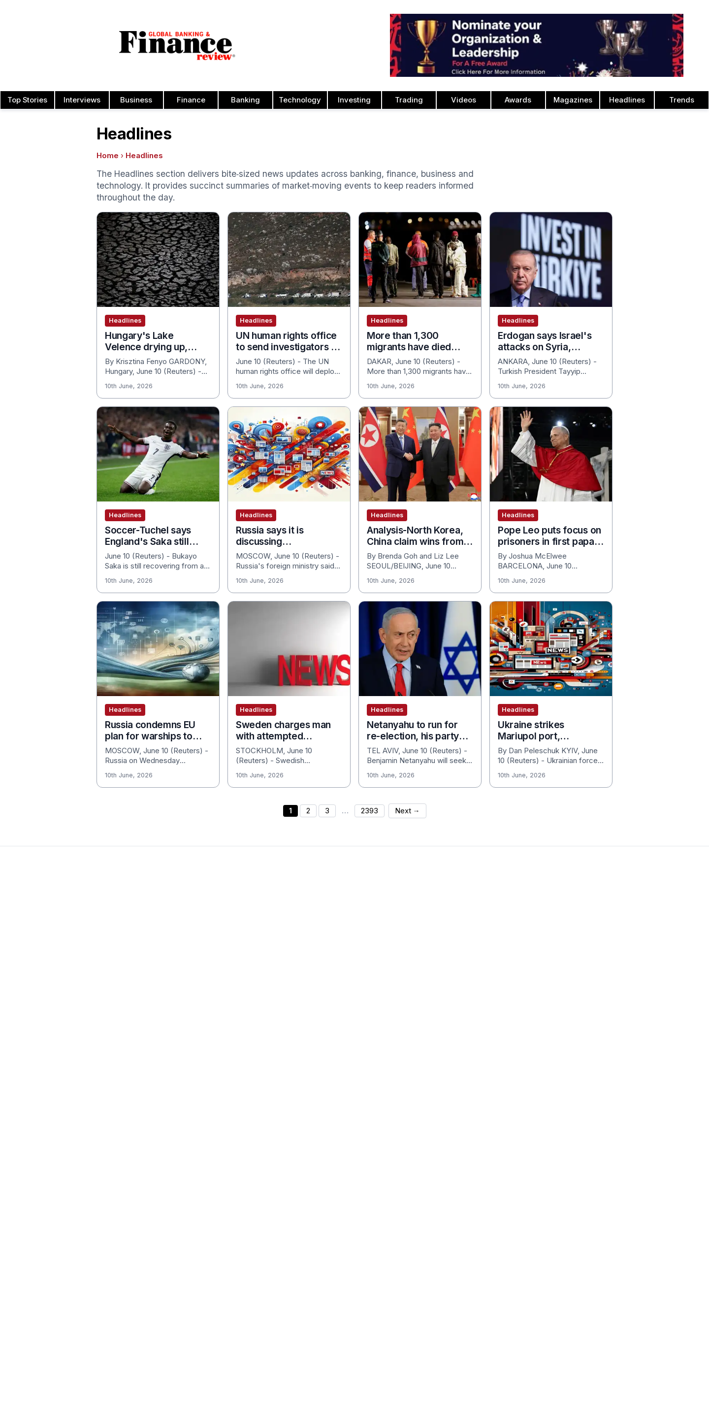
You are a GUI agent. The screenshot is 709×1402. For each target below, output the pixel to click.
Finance (191, 100)
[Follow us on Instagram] (335, 1376)
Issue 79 (166, 958)
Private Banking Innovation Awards (630, 1258)
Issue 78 (166, 974)
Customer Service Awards (476, 1021)
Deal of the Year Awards (473, 1053)
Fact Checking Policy (609, 1210)
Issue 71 (165, 1084)
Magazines (572, 100)
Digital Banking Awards (470, 1273)
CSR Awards (453, 1037)
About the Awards (322, 927)
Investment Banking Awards (479, 1226)
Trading (409, 100)
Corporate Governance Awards (484, 1068)
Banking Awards (459, 1242)
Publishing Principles (607, 1131)
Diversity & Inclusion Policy (618, 1195)
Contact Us (31, 974)
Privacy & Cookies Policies (57, 1005)
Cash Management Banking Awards (492, 974)
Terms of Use (35, 1021)
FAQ (299, 1021)
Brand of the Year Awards (475, 942)
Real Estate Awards (605, 974)
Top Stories (27, 100)
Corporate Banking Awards (477, 1084)
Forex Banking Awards (469, 1179)
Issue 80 (166, 942)
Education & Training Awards (480, 1131)
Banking (245, 100)
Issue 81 (165, 927)
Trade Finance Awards (610, 1053)
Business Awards (461, 958)
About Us (27, 927)
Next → (407, 811)
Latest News (33, 990)
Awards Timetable (323, 942)
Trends (681, 100)
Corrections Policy (604, 1163)
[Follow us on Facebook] (354, 1376)
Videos (463, 100)
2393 (369, 811)
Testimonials (313, 990)
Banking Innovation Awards (477, 1258)
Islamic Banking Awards (612, 958)
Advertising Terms (42, 1037)
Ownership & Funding (608, 1147)
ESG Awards (453, 1163)
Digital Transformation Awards (482, 1100)
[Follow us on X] (394, 1376)
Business (136, 100)
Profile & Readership (46, 958)
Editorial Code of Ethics (612, 1179)
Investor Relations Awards (616, 927)
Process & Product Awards (618, 1005)
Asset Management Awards (479, 927)
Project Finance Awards (613, 990)
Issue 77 (166, 990)
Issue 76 (166, 1005)
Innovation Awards (463, 1195)
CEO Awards (453, 1005)
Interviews (82, 100)
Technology (300, 100)
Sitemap (423, 1358)
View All (165, 1116)
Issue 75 (166, 1021)
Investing (354, 100)
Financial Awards (601, 1226)
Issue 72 (166, 1068)
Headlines (627, 100)
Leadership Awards (605, 942)
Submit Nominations (325, 974)
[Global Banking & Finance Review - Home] (177, 45)
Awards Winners (319, 958)
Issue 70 (166, 1100)
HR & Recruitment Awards (616, 1037)
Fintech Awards (458, 1116)
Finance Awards (459, 1289)
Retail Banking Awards (610, 1273)
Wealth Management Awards (621, 1084)
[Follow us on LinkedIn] (374, 1376)
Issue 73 (166, 1053)
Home (108, 156)
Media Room (314, 1005)
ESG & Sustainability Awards (479, 1147)
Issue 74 (166, 1037)
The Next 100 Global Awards (620, 1068)
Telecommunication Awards (619, 1021)
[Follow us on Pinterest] (315, 1376)
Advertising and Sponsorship (60, 942)
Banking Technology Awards (480, 990)
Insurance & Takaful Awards (479, 1210)
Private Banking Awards (612, 1242)
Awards (518, 100)
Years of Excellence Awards (620, 1116)
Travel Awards (596, 1100)
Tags (451, 1358)
